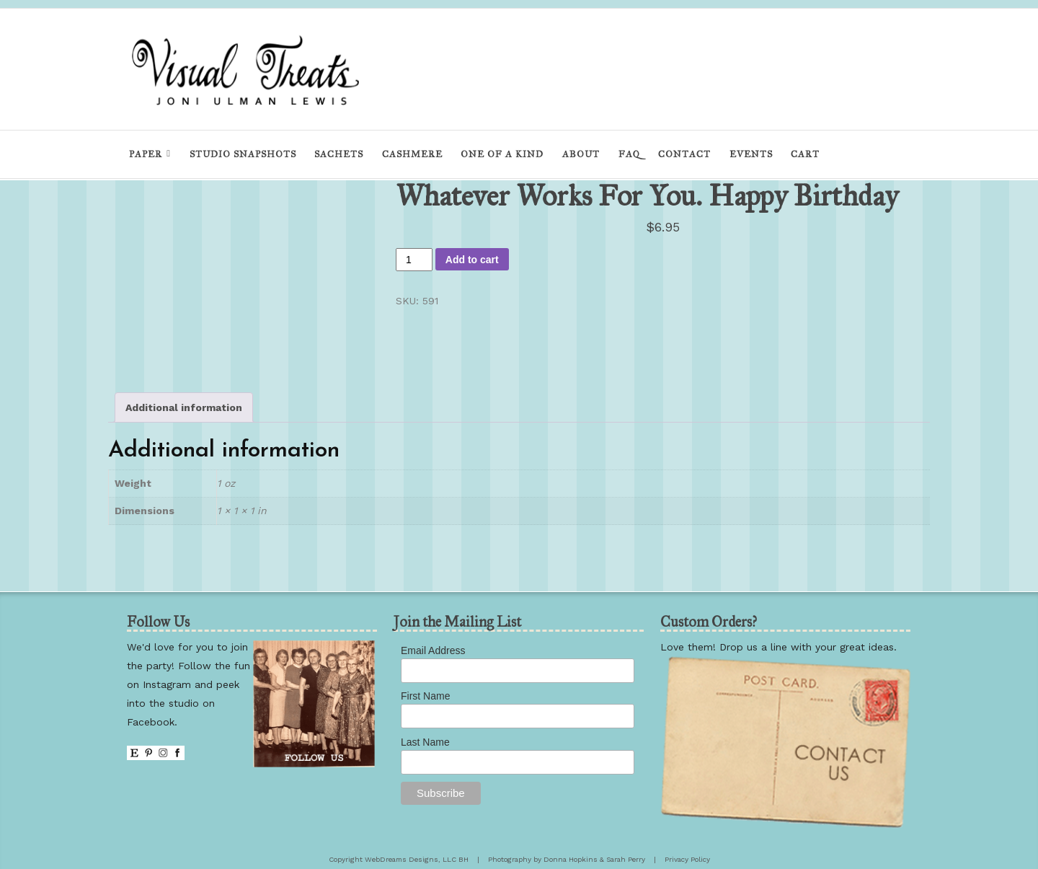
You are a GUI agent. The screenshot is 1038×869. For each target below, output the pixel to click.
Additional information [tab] (183, 407)
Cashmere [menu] (412, 154)
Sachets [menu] (338, 154)
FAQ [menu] (629, 154)
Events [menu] (751, 154)
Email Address (433, 650)
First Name (425, 696)
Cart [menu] (805, 154)
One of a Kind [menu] (502, 154)
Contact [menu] (684, 154)
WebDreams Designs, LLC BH (417, 859)
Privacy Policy (687, 859)
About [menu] (581, 154)
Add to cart (472, 259)
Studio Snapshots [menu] (243, 154)
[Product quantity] (414, 259)
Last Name (425, 742)
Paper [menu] (145, 154)
